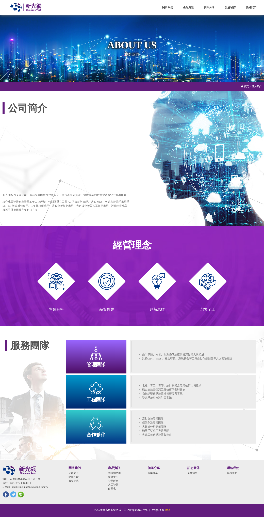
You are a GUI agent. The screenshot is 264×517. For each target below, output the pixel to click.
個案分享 (153, 473)
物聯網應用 (114, 473)
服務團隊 (74, 480)
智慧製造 (113, 480)
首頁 (245, 86)
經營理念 (74, 476)
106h (167, 509)
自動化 (112, 488)
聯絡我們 (232, 473)
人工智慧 (113, 484)
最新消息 (192, 473)
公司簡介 (74, 473)
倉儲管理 (113, 476)
